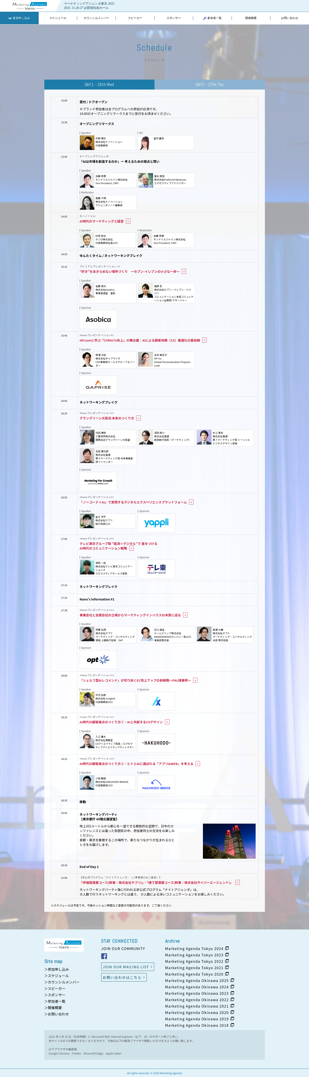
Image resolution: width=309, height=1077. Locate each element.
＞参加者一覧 (55, 1001)
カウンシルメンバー (96, 18)
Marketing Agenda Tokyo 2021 (194, 967)
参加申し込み (19, 18)
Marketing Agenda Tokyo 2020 (194, 974)
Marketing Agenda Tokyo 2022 (194, 961)
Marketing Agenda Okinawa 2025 (197, 980)
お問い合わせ (289, 18)
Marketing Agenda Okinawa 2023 (197, 993)
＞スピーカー (55, 988)
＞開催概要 (53, 1007)
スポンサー (174, 18)
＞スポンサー (55, 994)
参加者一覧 (212, 18)
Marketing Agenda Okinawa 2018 (197, 1025)
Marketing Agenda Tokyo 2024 (194, 948)
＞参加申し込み (56, 969)
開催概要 (251, 18)
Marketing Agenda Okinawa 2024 (197, 986)
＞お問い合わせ (56, 1014)
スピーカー (135, 18)
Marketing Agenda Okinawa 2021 (197, 1006)
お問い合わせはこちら (122, 977)
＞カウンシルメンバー (62, 982)
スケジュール (57, 18)
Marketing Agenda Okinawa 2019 (197, 1018)
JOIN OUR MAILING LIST (126, 966)
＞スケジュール (56, 975)
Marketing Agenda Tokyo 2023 (194, 954)
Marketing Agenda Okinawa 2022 (197, 999)
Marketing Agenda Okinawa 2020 (197, 1012)
